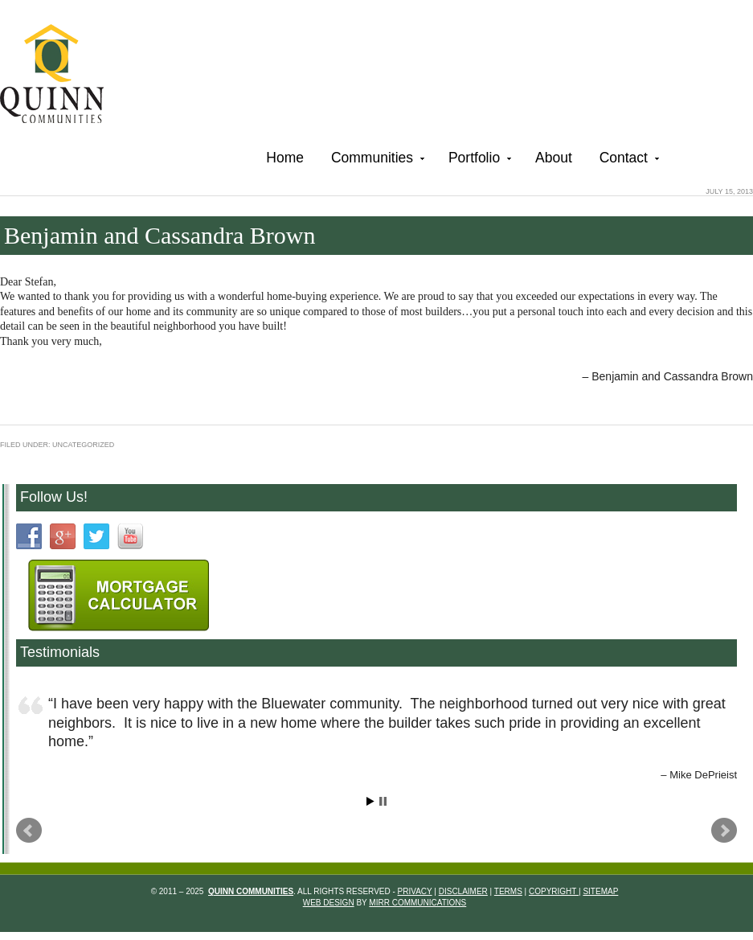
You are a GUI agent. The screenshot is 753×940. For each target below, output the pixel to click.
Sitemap (600, 891)
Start (370, 801)
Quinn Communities (63, 76)
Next (724, 831)
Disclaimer (463, 891)
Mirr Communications (417, 902)
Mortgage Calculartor (118, 595)
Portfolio (478, 160)
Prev (29, 831)
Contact (627, 160)
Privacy (415, 891)
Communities (376, 160)
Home (285, 158)
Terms (508, 891)
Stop (383, 801)
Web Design (328, 902)
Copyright (554, 891)
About (553, 158)
